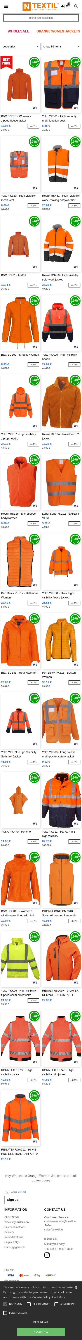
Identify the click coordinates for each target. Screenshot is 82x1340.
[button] (62, 6)
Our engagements (14, 1247)
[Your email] (36, 1192)
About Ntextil (11, 1217)
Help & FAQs (11, 1242)
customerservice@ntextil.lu (60, 1221)
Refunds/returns (13, 1237)
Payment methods (15, 1227)
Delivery (9, 1232)
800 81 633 (51, 1238)
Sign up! (13, 1199)
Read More (58, 1297)
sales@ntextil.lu (53, 1229)
